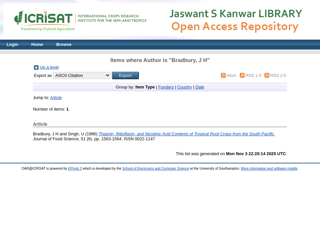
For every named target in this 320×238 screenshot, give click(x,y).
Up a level (49, 67)
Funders (166, 87)
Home (37, 44)
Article (56, 97)
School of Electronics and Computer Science (155, 168)
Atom (232, 75)
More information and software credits (269, 168)
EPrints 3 (75, 168)
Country (184, 87)
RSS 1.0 (253, 75)
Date (199, 87)
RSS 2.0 (278, 75)
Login (12, 44)
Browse (63, 44)
